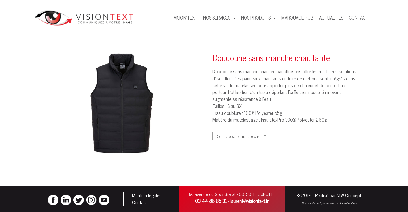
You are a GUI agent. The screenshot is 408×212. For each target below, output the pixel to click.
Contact (139, 202)
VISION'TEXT (185, 18)
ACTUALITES (331, 18)
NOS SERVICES (217, 18)
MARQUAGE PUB (297, 18)
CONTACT (358, 18)
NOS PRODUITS (256, 18)
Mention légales (147, 195)
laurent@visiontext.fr (249, 201)
